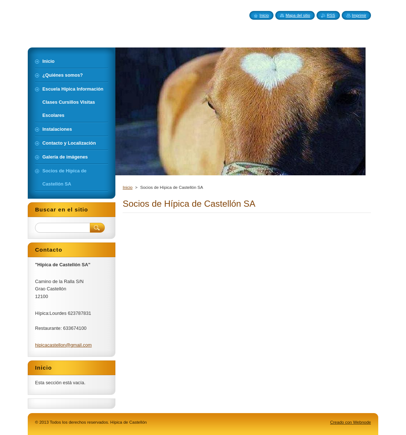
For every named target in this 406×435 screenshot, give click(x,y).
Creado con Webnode (350, 422)
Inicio (128, 187)
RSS (331, 15)
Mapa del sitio (298, 15)
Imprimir (359, 15)
